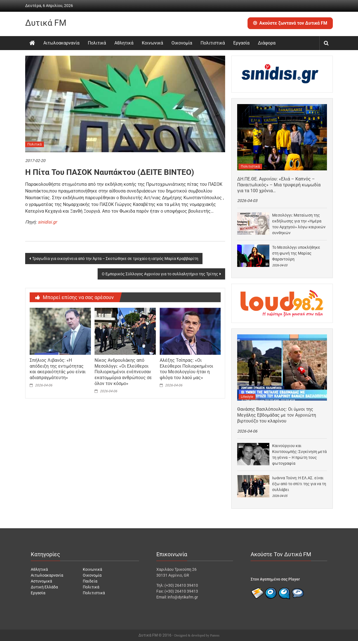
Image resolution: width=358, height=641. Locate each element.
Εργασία (241, 43)
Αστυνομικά (41, 581)
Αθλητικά (123, 43)
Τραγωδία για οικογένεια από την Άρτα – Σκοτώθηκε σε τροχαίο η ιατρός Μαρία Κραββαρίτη (115, 258)
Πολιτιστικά (213, 43)
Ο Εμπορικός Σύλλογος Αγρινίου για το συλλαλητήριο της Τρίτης (160, 274)
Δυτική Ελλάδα (44, 587)
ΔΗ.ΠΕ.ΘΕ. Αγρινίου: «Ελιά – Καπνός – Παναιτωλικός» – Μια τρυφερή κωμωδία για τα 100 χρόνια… (279, 184)
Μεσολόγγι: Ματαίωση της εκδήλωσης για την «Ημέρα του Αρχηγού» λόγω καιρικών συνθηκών (299, 224)
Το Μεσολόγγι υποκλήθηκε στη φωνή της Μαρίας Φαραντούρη (296, 253)
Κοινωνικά (152, 43)
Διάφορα (266, 43)
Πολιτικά (97, 43)
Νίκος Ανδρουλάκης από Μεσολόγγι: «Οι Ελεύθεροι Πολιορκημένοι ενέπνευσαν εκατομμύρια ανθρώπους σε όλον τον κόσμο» (123, 372)
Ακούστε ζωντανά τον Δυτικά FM (290, 23)
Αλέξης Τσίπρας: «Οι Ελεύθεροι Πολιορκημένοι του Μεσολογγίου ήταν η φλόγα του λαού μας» (186, 369)
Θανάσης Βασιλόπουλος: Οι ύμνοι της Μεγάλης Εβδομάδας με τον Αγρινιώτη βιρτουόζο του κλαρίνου (276, 415)
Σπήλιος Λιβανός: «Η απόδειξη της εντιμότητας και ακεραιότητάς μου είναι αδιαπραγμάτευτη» (58, 369)
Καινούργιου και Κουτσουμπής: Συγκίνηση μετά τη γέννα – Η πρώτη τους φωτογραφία (299, 454)
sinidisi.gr (47, 222)
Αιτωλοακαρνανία (61, 43)
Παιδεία (90, 581)
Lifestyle (247, 397)
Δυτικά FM (45, 23)
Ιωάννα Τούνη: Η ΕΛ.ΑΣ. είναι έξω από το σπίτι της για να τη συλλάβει (299, 484)
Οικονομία (181, 43)
